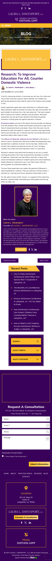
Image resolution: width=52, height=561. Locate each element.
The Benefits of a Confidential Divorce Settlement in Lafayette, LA (28, 290)
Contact (26, 476)
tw (32, 249)
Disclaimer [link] (16, 555)
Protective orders (8, 123)
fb (29, 249)
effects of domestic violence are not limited (21, 139)
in (36, 249)
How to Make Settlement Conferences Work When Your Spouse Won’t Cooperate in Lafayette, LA (27, 278)
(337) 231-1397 (28, 20)
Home (6, 473)
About (13, 473)
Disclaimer (6, 452)
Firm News (30, 87)
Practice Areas (25, 473)
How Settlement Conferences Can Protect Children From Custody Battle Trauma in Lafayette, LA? (26, 314)
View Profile (21, 249)
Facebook (21, 8)
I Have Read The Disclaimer (16, 456)
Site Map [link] (24, 555)
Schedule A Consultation (26, 517)
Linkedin (29, 8)
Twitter (25, 8)
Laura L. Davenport (15, 87)
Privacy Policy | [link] (34, 555)
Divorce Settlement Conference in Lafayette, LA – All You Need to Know (27, 301)
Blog (46, 473)
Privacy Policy (17, 452)
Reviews (38, 473)
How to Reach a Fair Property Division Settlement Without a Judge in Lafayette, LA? (27, 326)
